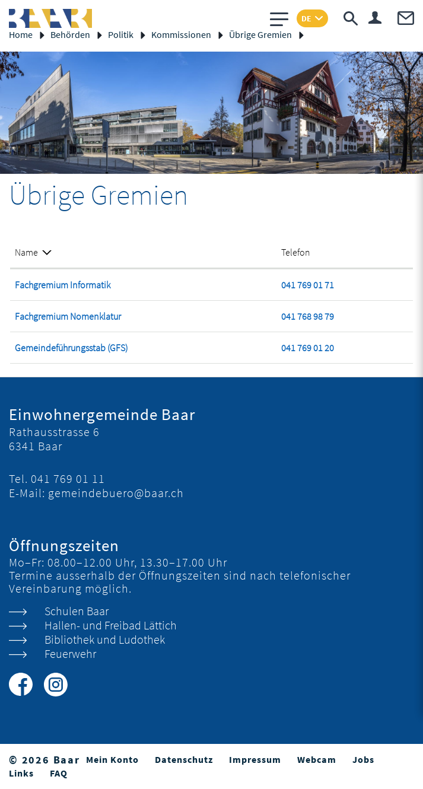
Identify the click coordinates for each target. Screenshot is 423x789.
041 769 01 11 (68, 478)
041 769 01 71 (307, 285)
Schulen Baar (76, 610)
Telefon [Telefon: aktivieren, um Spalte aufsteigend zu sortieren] (295, 252)
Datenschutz (184, 759)
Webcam (316, 759)
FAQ (59, 773)
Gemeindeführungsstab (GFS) (71, 348)
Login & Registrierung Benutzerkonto (374, 17)
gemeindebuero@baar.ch (116, 492)
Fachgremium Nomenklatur (68, 316)
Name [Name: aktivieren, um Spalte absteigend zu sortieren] (26, 252)
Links (21, 773)
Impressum (255, 759)
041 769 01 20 (307, 348)
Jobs (363, 759)
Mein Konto (112, 759)
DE (306, 18)
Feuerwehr (70, 653)
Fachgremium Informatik (62, 285)
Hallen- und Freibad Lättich (110, 625)
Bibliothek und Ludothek (104, 639)
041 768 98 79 (307, 316)
